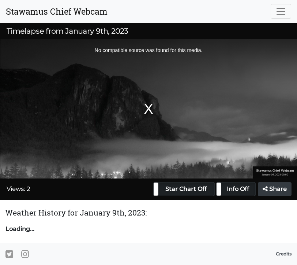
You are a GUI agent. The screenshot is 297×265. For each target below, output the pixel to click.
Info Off (238, 188)
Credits (284, 254)
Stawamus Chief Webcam (57, 11)
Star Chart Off (186, 188)
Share (275, 188)
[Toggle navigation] (281, 11)
